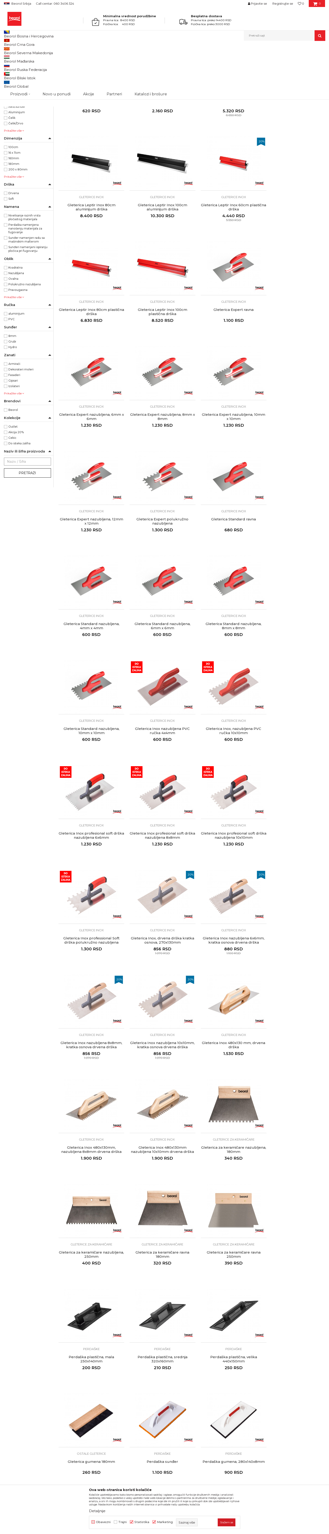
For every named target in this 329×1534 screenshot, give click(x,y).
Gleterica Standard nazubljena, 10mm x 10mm (226, 553)
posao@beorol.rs (42, 1437)
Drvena (13, 241)
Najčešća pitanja (180, 1399)
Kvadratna (15, 315)
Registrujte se (282, 3)
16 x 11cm (14, 200)
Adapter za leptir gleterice (157, 145)
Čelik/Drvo (15, 171)
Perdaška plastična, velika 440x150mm (225, 1061)
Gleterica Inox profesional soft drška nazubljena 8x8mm (226, 655)
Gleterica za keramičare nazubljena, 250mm (157, 959)
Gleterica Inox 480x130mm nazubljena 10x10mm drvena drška (293, 860)
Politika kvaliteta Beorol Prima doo (113, 1366)
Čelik (11, 165)
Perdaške (13, 86)
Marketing (165, 1522)
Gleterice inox (16, 75)
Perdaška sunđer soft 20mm (90, 1262)
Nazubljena (16, 321)
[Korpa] (317, 5)
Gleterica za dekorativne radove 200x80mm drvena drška (293, 1264)
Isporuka (174, 1386)
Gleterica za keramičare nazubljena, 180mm (89, 959)
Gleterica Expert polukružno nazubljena (158, 452)
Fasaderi (14, 423)
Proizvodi (22, 51)
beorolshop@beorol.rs (47, 1380)
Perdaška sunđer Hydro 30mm (157, 1262)
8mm (12, 384)
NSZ (15, 121)
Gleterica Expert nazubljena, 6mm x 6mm (158, 350)
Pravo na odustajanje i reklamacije (194, 1392)
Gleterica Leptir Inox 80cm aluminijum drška (294, 147)
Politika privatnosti (182, 1373)
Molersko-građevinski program (53, 51)
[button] (284, 35)
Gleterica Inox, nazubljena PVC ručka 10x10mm (90, 655)
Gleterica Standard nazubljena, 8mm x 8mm (158, 553)
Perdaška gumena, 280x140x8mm (158, 1160)
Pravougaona (17, 337)
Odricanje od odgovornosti (188, 1366)
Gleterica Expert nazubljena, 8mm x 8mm (226, 350)
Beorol (8, 51)
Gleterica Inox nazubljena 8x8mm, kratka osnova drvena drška (293, 756)
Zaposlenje (94, 1379)
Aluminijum (16, 160)
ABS (11, 149)
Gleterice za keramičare (23, 81)
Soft (11, 246)
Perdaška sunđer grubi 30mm (293, 1160)
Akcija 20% (16, 480)
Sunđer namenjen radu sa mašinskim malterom (26, 287)
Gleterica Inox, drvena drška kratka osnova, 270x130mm (157, 756)
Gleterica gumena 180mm (293, 1059)
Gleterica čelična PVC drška (90, 145)
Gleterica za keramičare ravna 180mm (225, 959)
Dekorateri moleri (21, 417)
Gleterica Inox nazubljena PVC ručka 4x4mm (293, 553)
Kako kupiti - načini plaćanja (189, 1379)
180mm (13, 211)
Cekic (12, 485)
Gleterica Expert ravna (90, 348)
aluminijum (16, 361)
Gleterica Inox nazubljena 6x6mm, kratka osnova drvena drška (225, 756)
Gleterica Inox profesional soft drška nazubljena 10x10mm (294, 655)
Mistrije (12, 103)
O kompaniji (95, 1360)
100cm (13, 195)
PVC (11, 367)
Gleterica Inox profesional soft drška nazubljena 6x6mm (158, 655)
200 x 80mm (17, 217)
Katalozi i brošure (99, 1392)
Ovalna (13, 326)
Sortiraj (208, 58)
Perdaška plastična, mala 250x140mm (89, 1061)
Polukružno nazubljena (24, 332)
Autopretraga (186, 58)
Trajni (122, 1522)
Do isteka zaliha (19, 491)
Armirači (14, 411)
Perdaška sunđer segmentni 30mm (225, 1264)
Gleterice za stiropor (20, 97)
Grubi (12, 389)
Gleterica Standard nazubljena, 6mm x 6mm (90, 553)
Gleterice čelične (18, 69)
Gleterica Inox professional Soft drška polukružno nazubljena (90, 756)
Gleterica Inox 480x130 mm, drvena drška (158, 858)
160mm (13, 206)
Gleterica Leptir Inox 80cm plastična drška (226, 248)
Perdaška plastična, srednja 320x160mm (158, 1061)
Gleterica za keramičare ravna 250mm (293, 959)
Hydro (12, 395)
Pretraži (27, 521)
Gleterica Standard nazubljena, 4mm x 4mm (294, 452)
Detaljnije (97, 1511)
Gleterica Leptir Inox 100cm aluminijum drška (90, 248)
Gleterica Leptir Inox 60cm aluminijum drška (226, 147)
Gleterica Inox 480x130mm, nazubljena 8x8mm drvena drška (225, 858)
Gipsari (13, 428)
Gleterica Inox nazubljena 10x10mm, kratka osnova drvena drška (90, 860)
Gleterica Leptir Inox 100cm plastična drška (293, 248)
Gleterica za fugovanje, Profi (225, 1160)
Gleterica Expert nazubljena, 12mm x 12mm (89, 452)
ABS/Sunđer (16, 154)
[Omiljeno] (301, 3)
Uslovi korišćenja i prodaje (187, 1360)
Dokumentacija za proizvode (108, 1399)
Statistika (141, 1522)
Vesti (89, 1373)
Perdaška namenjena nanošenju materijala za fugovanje (25, 276)
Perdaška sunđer (89, 1160)
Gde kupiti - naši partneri (105, 1386)
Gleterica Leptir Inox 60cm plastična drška (158, 248)
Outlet (13, 474)
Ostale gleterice (17, 92)
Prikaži (275, 58)
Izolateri (14, 434)
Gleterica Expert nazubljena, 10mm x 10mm (293, 350)
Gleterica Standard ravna (225, 450)
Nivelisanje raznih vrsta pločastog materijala (24, 265)
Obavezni (103, 1522)
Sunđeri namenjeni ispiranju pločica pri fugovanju (27, 296)
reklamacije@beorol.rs (47, 1409)
